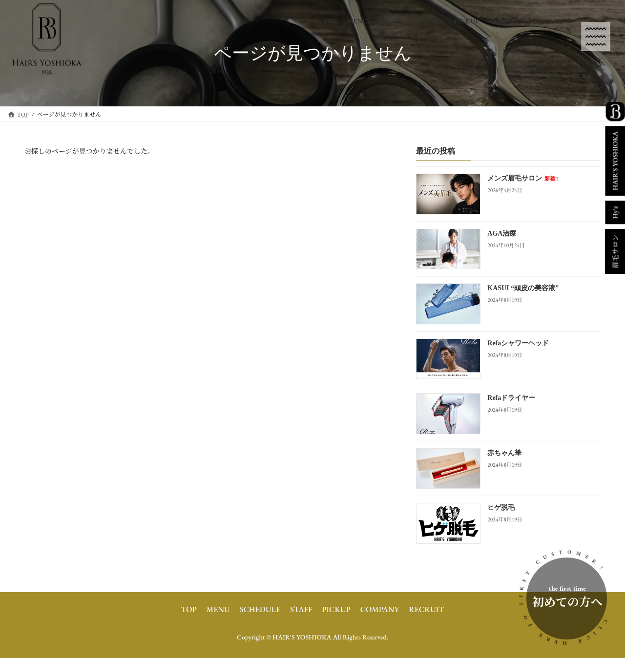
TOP (189, 609)
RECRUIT (426, 609)
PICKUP (336, 609)
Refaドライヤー (511, 398)
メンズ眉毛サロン (523, 178)
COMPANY (379, 609)
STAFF (301, 609)
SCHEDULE (260, 609)
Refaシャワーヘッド (518, 343)
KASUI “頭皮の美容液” (523, 288)
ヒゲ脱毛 (501, 508)
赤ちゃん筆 (504, 453)
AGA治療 (501, 233)
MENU (218, 609)
